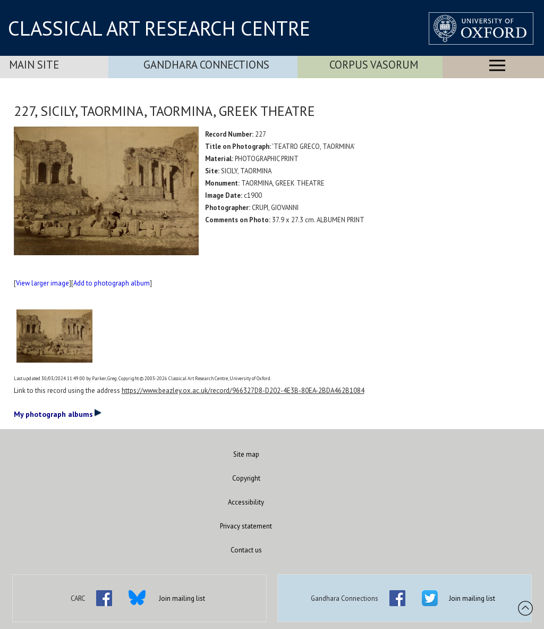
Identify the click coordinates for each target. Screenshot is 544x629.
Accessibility (246, 502)
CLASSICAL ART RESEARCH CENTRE (159, 28)
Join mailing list (182, 598)
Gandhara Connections (206, 64)
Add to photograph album (111, 283)
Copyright (246, 478)
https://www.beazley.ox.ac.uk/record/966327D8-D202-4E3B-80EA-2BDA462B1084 (243, 390)
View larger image (42, 283)
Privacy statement (246, 526)
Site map (246, 454)
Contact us (246, 550)
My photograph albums (57, 413)
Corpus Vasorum (373, 64)
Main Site (34, 64)
